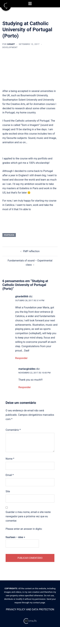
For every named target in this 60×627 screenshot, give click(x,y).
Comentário (13, 429)
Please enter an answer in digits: (24, 528)
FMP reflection (31, 251)
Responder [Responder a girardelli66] (21, 358)
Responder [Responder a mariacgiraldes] (24, 387)
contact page (39, 602)
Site (8, 491)
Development (10, 47)
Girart (11, 44)
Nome (10, 458)
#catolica (9, 235)
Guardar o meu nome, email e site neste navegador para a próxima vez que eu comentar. (28, 516)
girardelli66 (21, 296)
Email (10, 475)
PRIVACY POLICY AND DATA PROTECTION (30, 609)
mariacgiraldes (27, 368)
